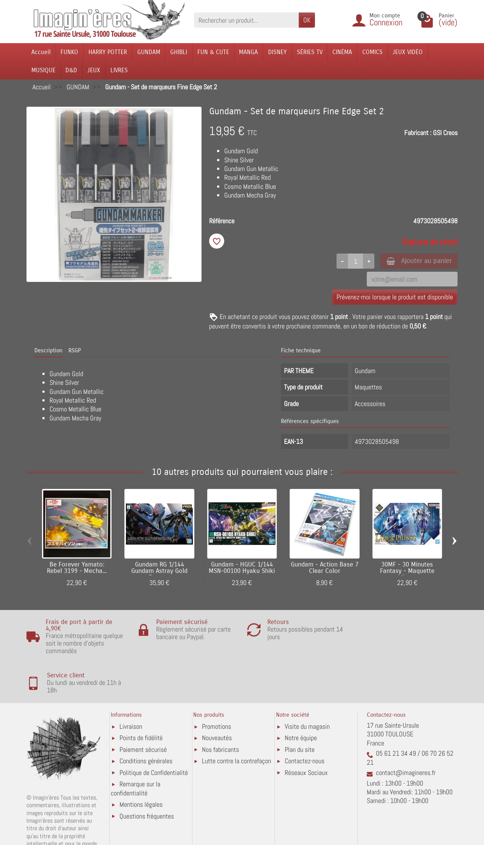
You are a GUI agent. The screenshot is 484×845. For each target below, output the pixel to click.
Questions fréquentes (146, 777)
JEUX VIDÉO (407, 52)
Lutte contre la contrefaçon (236, 721)
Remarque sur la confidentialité (135, 749)
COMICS (372, 52)
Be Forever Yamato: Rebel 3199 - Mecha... (77, 569)
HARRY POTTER (107, 52)
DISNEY (277, 52)
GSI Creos (445, 132)
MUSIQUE (43, 70)
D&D (71, 70)
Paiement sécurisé (143, 710)
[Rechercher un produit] (246, 19)
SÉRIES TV (310, 52)
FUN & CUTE (213, 52)
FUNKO (69, 52)
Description (48, 350)
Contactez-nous (304, 721)
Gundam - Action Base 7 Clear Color (324, 569)
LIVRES (119, 70)
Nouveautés (217, 698)
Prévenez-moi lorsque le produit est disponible (395, 297)
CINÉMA (342, 52)
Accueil (41, 52)
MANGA (248, 52)
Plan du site (300, 710)
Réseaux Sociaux (306, 733)
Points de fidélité (141, 698)
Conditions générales (145, 721)
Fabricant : (417, 132)
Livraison (130, 687)
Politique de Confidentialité (153, 733)
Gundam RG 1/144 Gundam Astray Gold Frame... (159, 572)
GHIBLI (178, 52)
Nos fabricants (220, 710)
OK (306, 20)
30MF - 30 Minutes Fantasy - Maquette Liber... (407, 572)
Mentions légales (141, 765)
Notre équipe (301, 698)
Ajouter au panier (417, 261)
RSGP (74, 350)
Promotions (216, 687)
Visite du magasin (307, 687)
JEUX (93, 70)
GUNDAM (148, 52)
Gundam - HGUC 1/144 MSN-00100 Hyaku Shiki (242, 569)
